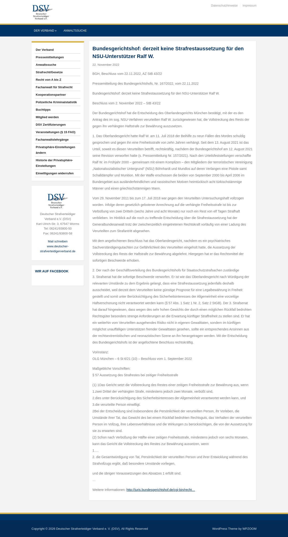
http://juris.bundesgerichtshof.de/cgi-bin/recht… (161, 490)
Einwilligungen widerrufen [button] (55, 173)
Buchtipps (43, 109)
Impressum (249, 5)
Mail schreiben (57, 241)
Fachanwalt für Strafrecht (54, 87)
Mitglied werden (47, 117)
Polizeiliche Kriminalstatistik (56, 102)
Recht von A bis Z (48, 79)
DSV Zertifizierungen (51, 124)
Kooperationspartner (51, 94)
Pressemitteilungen (50, 57)
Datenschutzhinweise (224, 5)
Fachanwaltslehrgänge (52, 139)
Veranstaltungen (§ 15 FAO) (55, 132)
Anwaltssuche (75, 30)
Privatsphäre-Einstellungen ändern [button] (55, 149)
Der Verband (45, 30)
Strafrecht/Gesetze (49, 72)
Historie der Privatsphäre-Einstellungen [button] (54, 163)
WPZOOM (250, 528)
